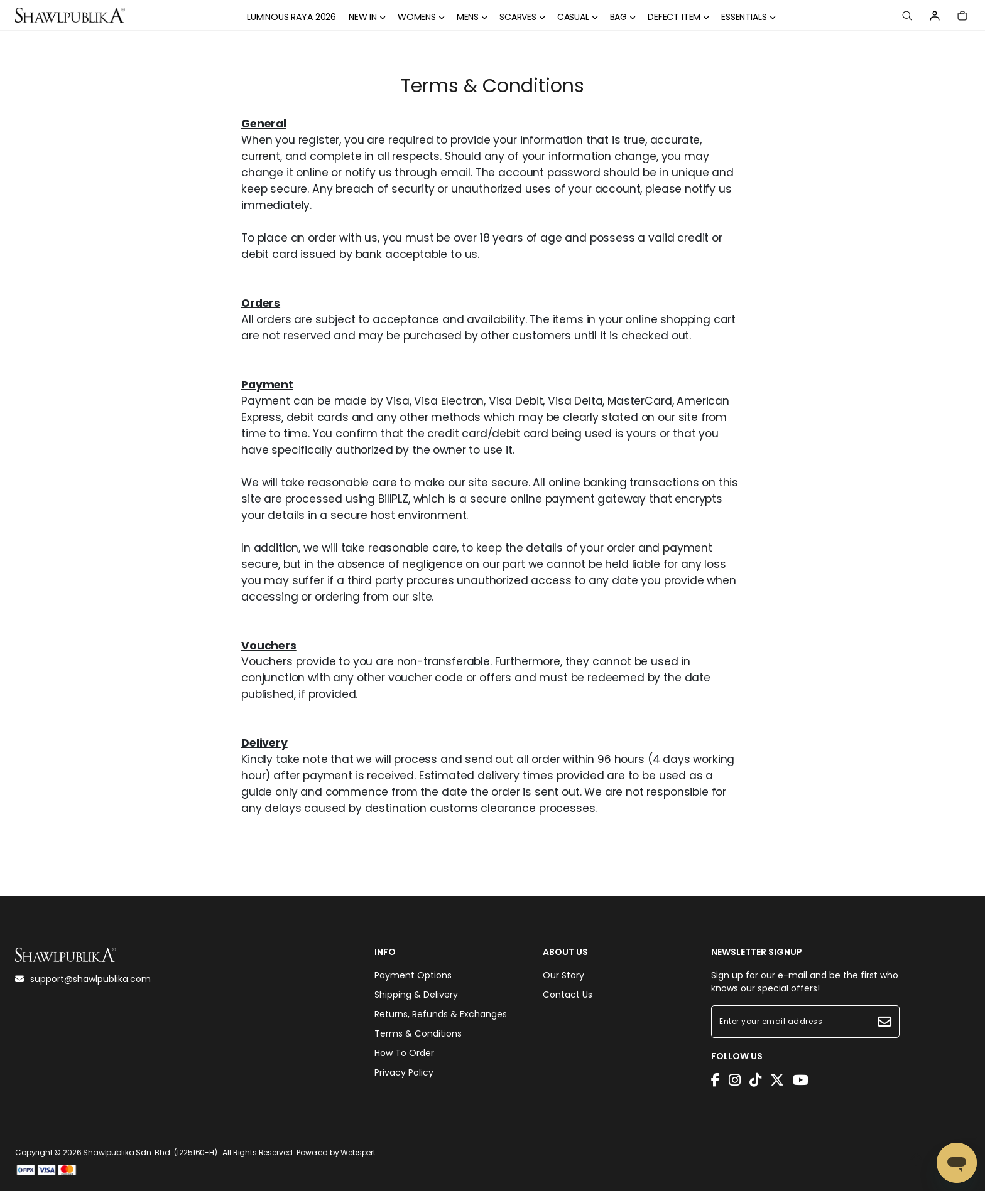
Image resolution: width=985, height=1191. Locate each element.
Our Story (563, 975)
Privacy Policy (403, 1072)
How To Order (404, 1053)
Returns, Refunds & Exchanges (440, 1014)
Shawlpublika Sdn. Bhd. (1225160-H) (150, 1152)
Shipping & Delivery (416, 994)
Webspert (358, 1152)
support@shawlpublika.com (83, 979)
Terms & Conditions (418, 1033)
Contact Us (567, 994)
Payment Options (413, 975)
